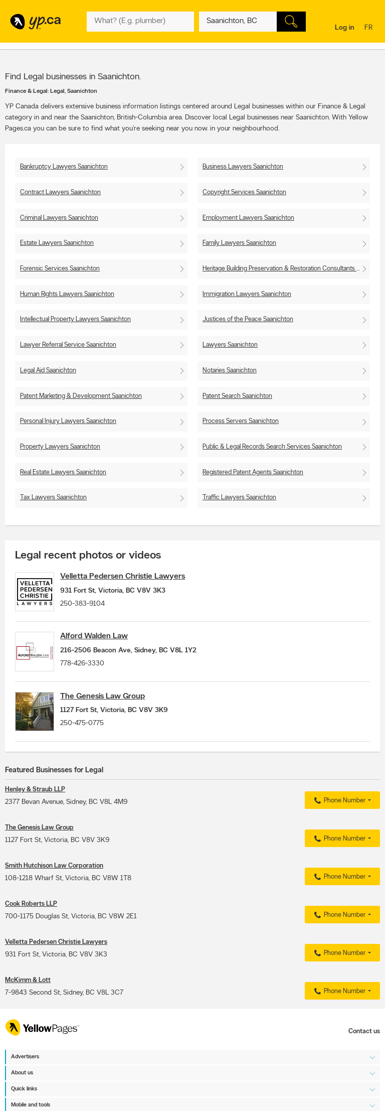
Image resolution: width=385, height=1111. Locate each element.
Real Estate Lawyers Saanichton (63, 472)
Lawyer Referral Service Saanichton (68, 345)
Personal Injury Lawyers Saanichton (68, 421)
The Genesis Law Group (112, 708)
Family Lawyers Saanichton (239, 243)
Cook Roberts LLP (31, 921)
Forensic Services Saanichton (60, 268)
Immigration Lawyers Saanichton (247, 294)
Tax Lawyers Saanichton (53, 497)
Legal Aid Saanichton (48, 370)
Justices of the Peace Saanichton (248, 319)
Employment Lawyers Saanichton (248, 218)
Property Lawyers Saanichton (60, 447)
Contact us (364, 1049)
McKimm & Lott (28, 998)
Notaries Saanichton (230, 370)
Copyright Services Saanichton (244, 192)
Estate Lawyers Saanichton (57, 243)
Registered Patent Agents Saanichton (253, 472)
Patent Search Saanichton (237, 396)
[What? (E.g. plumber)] (140, 22)
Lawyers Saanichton (230, 345)
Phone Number (338, 818)
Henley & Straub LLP (35, 807)
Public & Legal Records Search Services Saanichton (272, 447)
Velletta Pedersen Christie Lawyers (132, 577)
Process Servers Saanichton (241, 421)
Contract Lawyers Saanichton (60, 192)
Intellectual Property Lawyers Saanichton (75, 319)
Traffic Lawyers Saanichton (239, 497)
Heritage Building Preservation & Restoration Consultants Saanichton (286, 268)
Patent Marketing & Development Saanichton (81, 396)
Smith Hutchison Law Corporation (54, 883)
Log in (344, 28)
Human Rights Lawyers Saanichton (67, 294)
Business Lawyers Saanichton (243, 167)
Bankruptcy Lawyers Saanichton (64, 167)
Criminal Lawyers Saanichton (59, 218)
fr (369, 28)
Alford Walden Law (104, 642)
